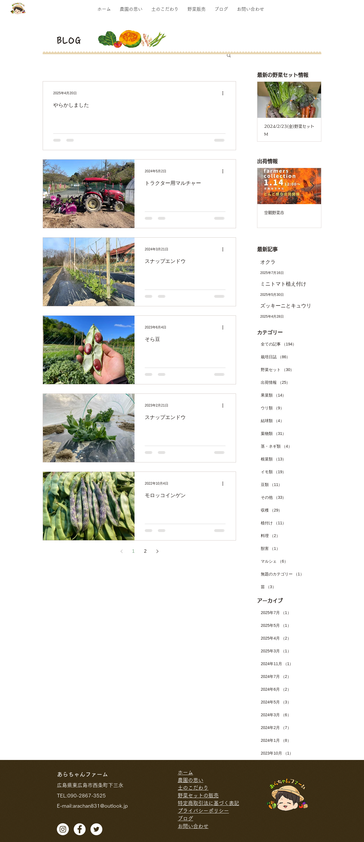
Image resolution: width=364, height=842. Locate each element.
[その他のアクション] (224, 93)
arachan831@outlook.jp (100, 805)
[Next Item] (312, 99)
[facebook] (80, 829)
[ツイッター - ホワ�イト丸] (96, 829)
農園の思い (190, 780)
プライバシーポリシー (203, 810)
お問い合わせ (193, 826)
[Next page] (157, 551)
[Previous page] (121, 551)
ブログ (185, 818)
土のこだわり (193, 787)
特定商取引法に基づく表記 (208, 803)
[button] (228, 56)
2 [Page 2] (145, 551)
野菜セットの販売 (198, 795)
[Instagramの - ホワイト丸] (63, 829)
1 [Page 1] (133, 551)
